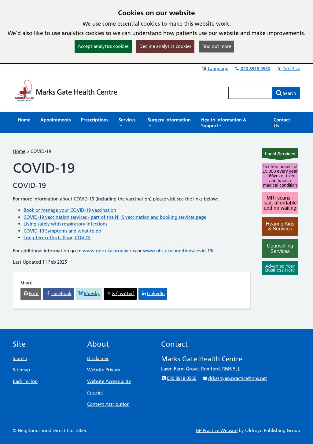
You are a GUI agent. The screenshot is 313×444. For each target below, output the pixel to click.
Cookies (95, 392)
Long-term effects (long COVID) (57, 237)
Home (19, 151)
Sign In (20, 358)
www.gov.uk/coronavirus (109, 251)
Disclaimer (98, 358)
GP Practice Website (217, 430)
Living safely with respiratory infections (65, 224)
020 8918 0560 (252, 68)
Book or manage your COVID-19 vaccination (70, 210)
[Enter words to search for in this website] (250, 93)
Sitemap (21, 370)
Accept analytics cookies (103, 46)
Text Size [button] (288, 68)
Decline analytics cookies (165, 46)
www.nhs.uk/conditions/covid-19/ (178, 251)
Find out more (216, 46)
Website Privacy (103, 370)
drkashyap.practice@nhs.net (234, 378)
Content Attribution (108, 404)
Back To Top (25, 381)
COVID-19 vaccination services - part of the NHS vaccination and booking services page (115, 217)
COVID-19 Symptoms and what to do (62, 231)
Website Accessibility (109, 381)
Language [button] (214, 68)
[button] (128, 122)
